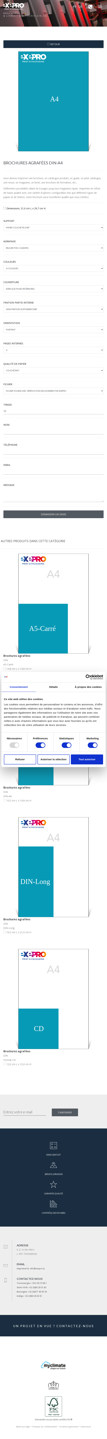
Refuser (20, 759)
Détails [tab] (53, 686)
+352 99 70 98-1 (39, 1283)
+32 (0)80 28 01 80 (37, 1287)
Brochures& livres (11, 14)
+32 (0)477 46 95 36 (37, 1291)
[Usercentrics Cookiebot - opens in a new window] (88, 677)
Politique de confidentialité (44, 1426)
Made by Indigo (23, 1426)
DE (80, 6)
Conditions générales (68, 1426)
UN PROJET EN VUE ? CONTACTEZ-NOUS (53, 1326)
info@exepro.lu (37, 1268)
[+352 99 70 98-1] (89, 6)
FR (74, 6)
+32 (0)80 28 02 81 (33, 1296)
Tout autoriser (87, 759)
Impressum (86, 1426)
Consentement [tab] (19, 686)
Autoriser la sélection (54, 759)
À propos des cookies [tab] (88, 686)
